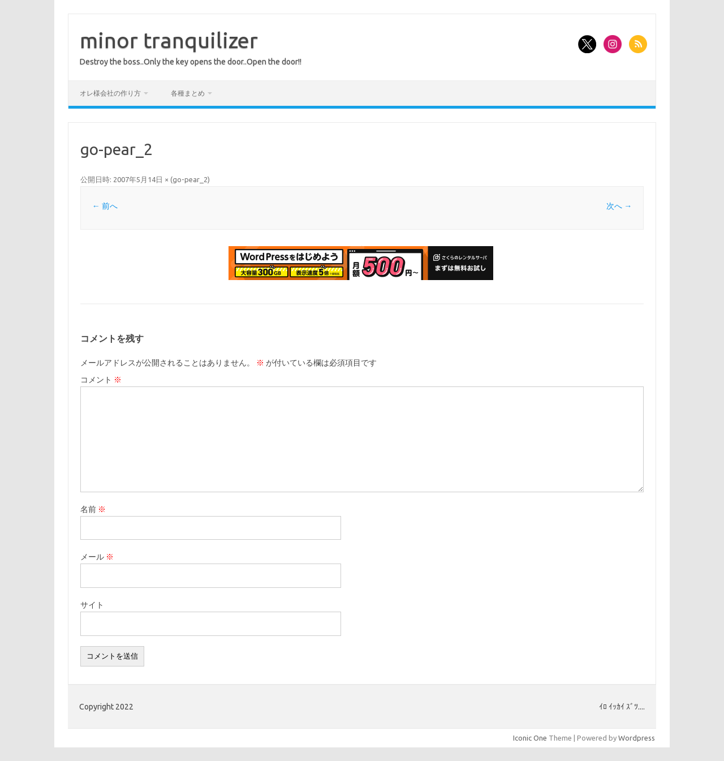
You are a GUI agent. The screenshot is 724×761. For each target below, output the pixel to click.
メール (97, 556)
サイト (92, 604)
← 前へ (105, 205)
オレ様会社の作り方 (110, 93)
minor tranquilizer (169, 40)
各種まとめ (188, 93)
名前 (93, 509)
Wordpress (636, 738)
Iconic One (530, 738)
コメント (101, 379)
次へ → (619, 205)
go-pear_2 (190, 179)
